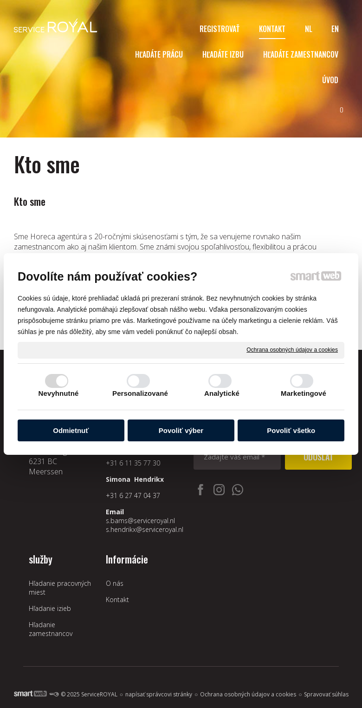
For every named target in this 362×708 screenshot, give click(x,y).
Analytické (221, 393)
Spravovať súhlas (326, 694)
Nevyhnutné (59, 393)
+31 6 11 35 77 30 (133, 463)
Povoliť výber (181, 430)
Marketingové (303, 393)
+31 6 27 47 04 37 (133, 495)
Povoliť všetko (291, 430)
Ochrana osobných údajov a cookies (292, 350)
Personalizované (140, 393)
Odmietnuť (71, 430)
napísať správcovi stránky (158, 694)
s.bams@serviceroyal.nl (140, 520)
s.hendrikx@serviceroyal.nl (144, 529)
